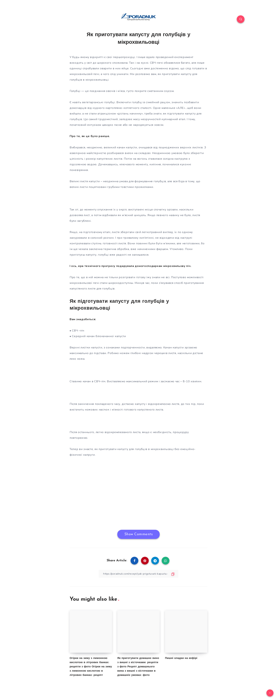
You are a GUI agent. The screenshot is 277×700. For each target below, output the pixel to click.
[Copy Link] (138, 574)
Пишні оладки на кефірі (181, 658)
